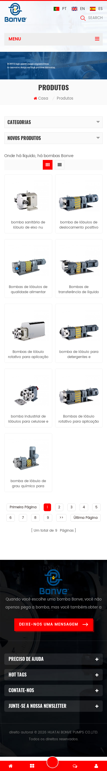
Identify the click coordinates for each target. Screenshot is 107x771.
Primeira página (23, 507)
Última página (86, 518)
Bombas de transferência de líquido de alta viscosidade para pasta (78, 290)
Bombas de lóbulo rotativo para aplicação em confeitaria (78, 419)
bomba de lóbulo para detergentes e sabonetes (78, 354)
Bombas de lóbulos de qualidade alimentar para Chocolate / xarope (28, 290)
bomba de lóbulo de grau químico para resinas (28, 484)
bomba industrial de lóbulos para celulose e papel (28, 419)
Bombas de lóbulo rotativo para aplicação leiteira (28, 354)
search (91, 18)
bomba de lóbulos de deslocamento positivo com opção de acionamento (78, 225)
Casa (41, 99)
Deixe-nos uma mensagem (53, 625)
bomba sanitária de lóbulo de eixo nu (28, 225)
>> (61, 518)
